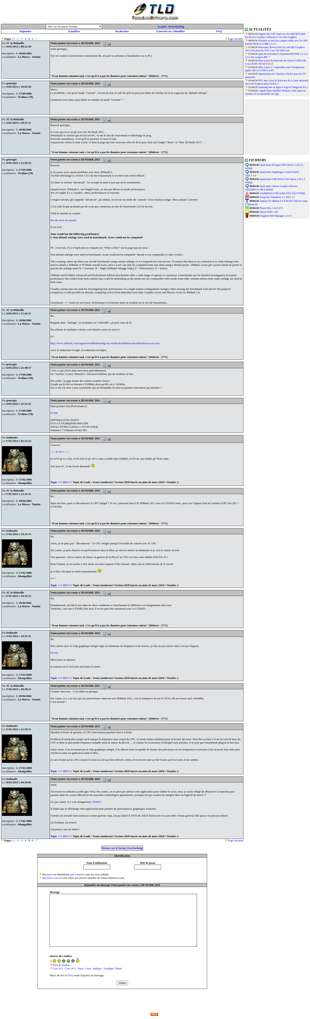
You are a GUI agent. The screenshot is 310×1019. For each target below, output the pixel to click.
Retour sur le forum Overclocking (122, 848)
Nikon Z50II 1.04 (269, 211)
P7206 (54, 413)
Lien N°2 (70, 968)
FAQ (219, 31)
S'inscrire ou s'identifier (170, 31)
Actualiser (74, 31)
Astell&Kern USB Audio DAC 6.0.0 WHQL (282, 193)
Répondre (25, 31)
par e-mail (76, 874)
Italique (97, 968)
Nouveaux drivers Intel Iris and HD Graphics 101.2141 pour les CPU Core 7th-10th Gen (275, 49)
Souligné (109, 968)
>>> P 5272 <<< (59, 451)
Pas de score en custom (63, 220)
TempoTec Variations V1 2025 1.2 (277, 197)
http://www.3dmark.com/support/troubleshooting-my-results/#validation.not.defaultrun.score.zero (105, 343)
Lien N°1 (58, 968)
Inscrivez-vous (50, 877)
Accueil (161, 26)
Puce (80, 968)
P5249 (54, 652)
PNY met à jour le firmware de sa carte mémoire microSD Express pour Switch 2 (276, 82)
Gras (88, 968)
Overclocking (176, 26)
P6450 (97, 801)
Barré (119, 968)
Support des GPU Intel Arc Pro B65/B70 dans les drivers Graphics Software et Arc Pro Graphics (275, 35)
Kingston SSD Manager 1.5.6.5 (276, 215)
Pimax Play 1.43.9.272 (271, 208)
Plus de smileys (61, 965)
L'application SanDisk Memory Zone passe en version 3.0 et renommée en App (275, 92)
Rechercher (122, 31)
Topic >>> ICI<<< (61, 482)
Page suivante (235, 38)
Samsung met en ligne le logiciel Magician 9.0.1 (283, 87)
